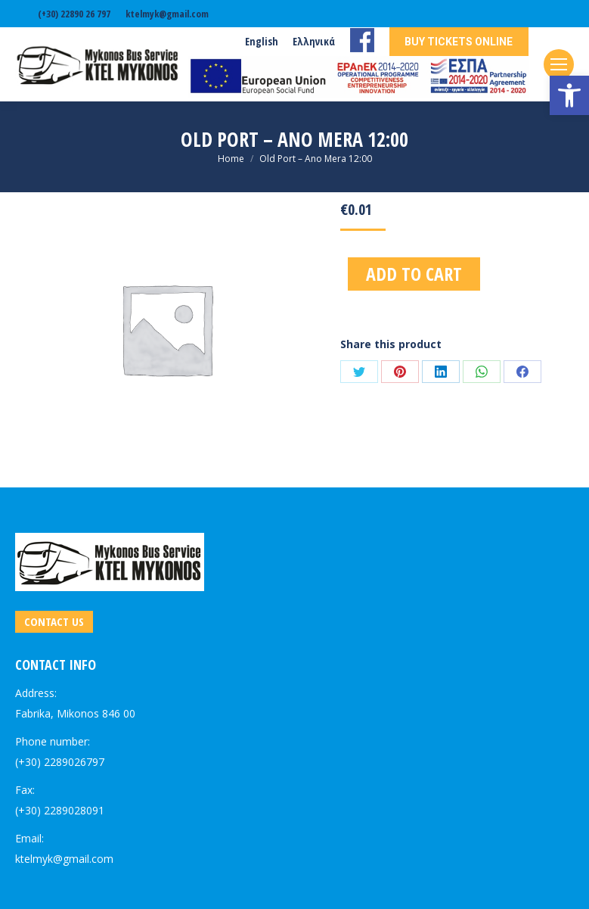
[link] (569, 95)
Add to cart (414, 273)
